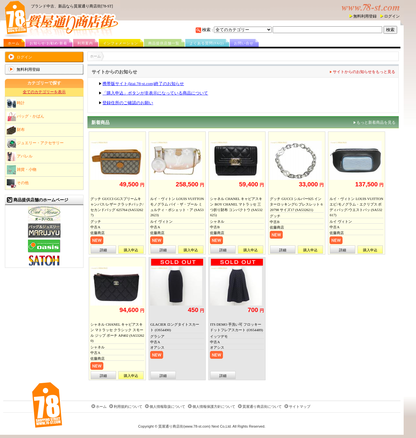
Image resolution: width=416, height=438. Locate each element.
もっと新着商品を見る (376, 122)
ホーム (14, 43)
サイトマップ (299, 406)
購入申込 (131, 250)
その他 (18, 183)
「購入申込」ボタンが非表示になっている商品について (155, 93)
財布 (16, 129)
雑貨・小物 (21, 169)
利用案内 (85, 43)
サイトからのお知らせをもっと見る (364, 71)
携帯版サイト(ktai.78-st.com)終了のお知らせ (143, 83)
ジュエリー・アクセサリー (35, 143)
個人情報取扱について (167, 406)
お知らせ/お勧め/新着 (48, 43)
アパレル (19, 156)
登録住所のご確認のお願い (127, 103)
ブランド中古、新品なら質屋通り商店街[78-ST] (72, 6)
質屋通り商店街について (262, 406)
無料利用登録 (365, 16)
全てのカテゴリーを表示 (44, 92)
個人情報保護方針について (213, 406)
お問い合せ (244, 43)
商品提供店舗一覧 (163, 43)
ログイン (392, 16)
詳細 (103, 250)
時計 (16, 103)
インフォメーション (120, 43)
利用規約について (128, 406)
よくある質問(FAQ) (206, 43)
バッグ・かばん (25, 116)
